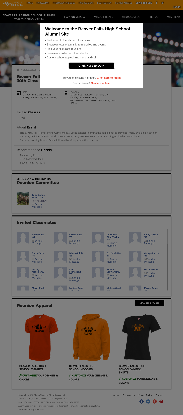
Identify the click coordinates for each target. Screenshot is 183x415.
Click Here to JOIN (91, 65)
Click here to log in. (109, 77)
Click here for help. (100, 83)
